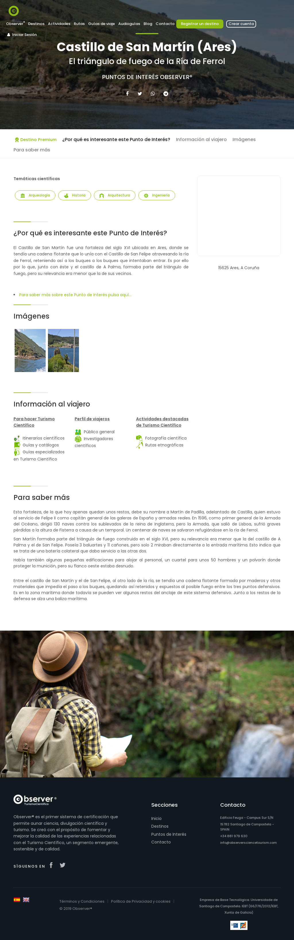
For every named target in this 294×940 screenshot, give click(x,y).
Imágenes (244, 139)
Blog (148, 23)
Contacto (165, 23)
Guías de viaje (101, 23)
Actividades (59, 23)
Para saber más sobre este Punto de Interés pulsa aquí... (75, 295)
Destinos (36, 23)
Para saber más (31, 150)
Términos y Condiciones (82, 901)
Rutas (79, 23)
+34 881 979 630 (233, 836)
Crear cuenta (241, 23)
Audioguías (129, 23)
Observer (15, 23)
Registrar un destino (200, 23)
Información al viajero (201, 139)
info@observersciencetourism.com (248, 842)
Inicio (156, 818)
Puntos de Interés (168, 834)
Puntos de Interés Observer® (147, 77)
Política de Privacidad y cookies (141, 901)
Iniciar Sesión (21, 34)
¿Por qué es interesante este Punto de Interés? (116, 139)
